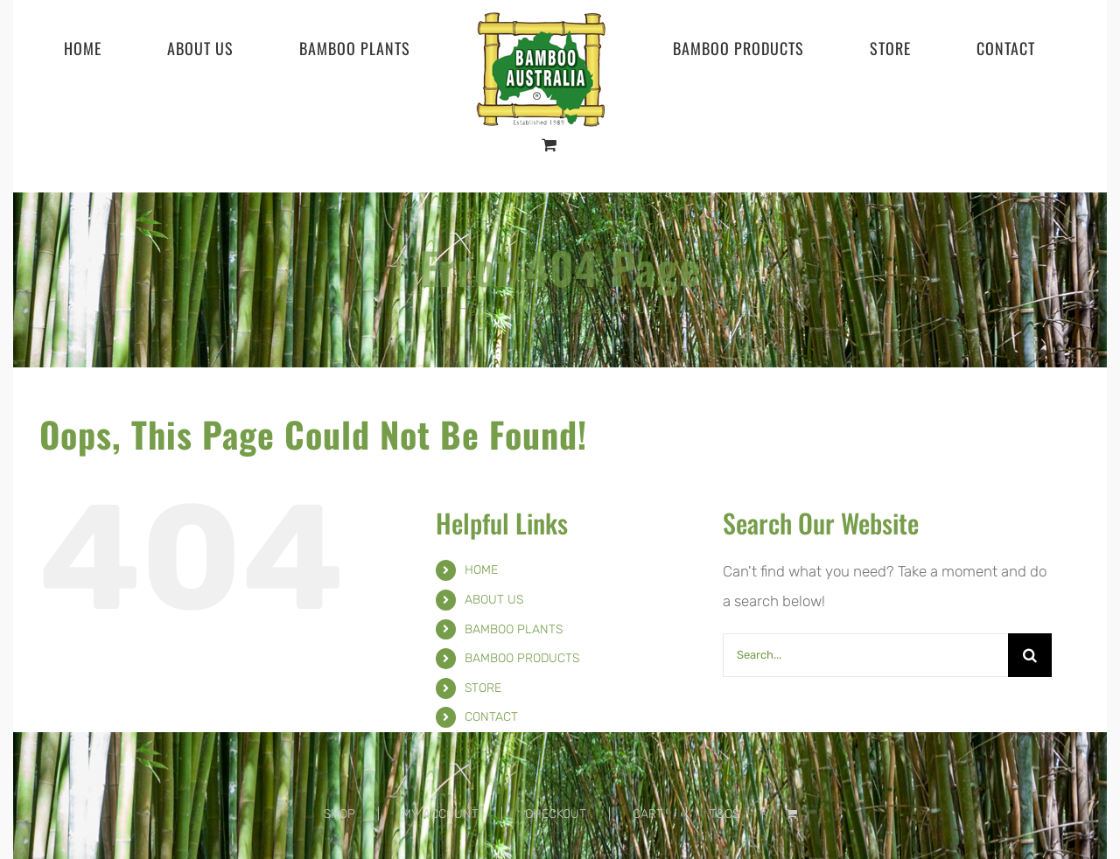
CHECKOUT (555, 814)
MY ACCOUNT (440, 814)
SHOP (339, 814)
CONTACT (491, 716)
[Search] (1030, 655)
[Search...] (866, 655)
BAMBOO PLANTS (514, 629)
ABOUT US (494, 599)
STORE (483, 688)
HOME (481, 569)
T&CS (724, 814)
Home (476, 309)
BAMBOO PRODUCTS (522, 658)
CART (648, 814)
